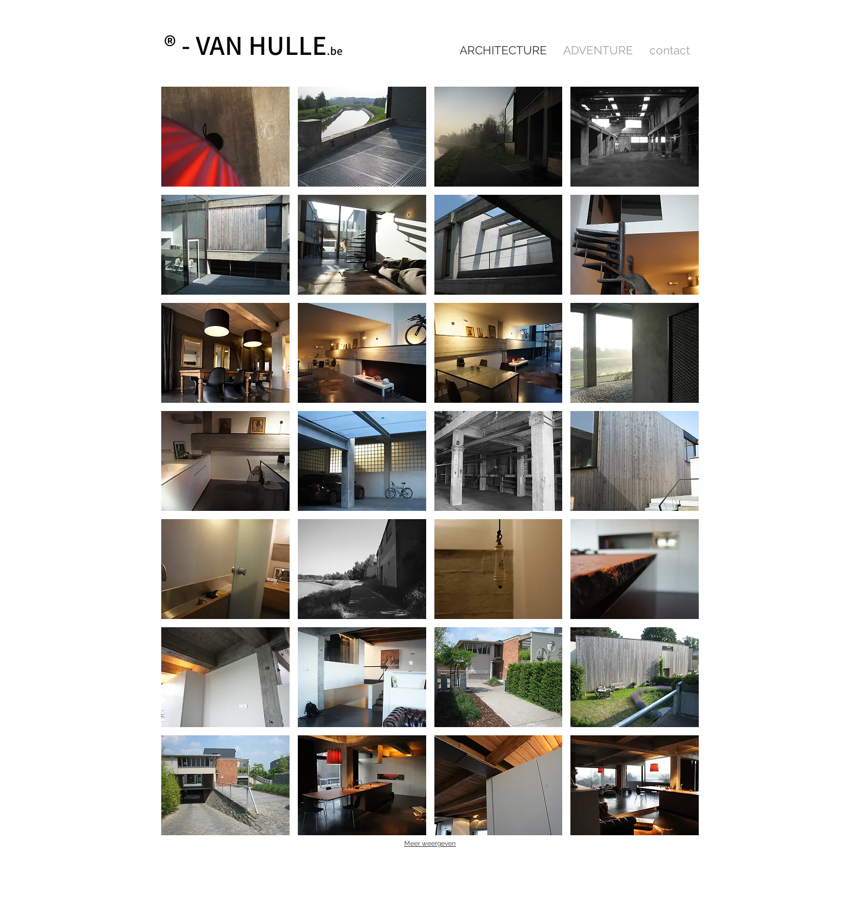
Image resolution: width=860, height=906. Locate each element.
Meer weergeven (430, 843)
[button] (225, 137)
